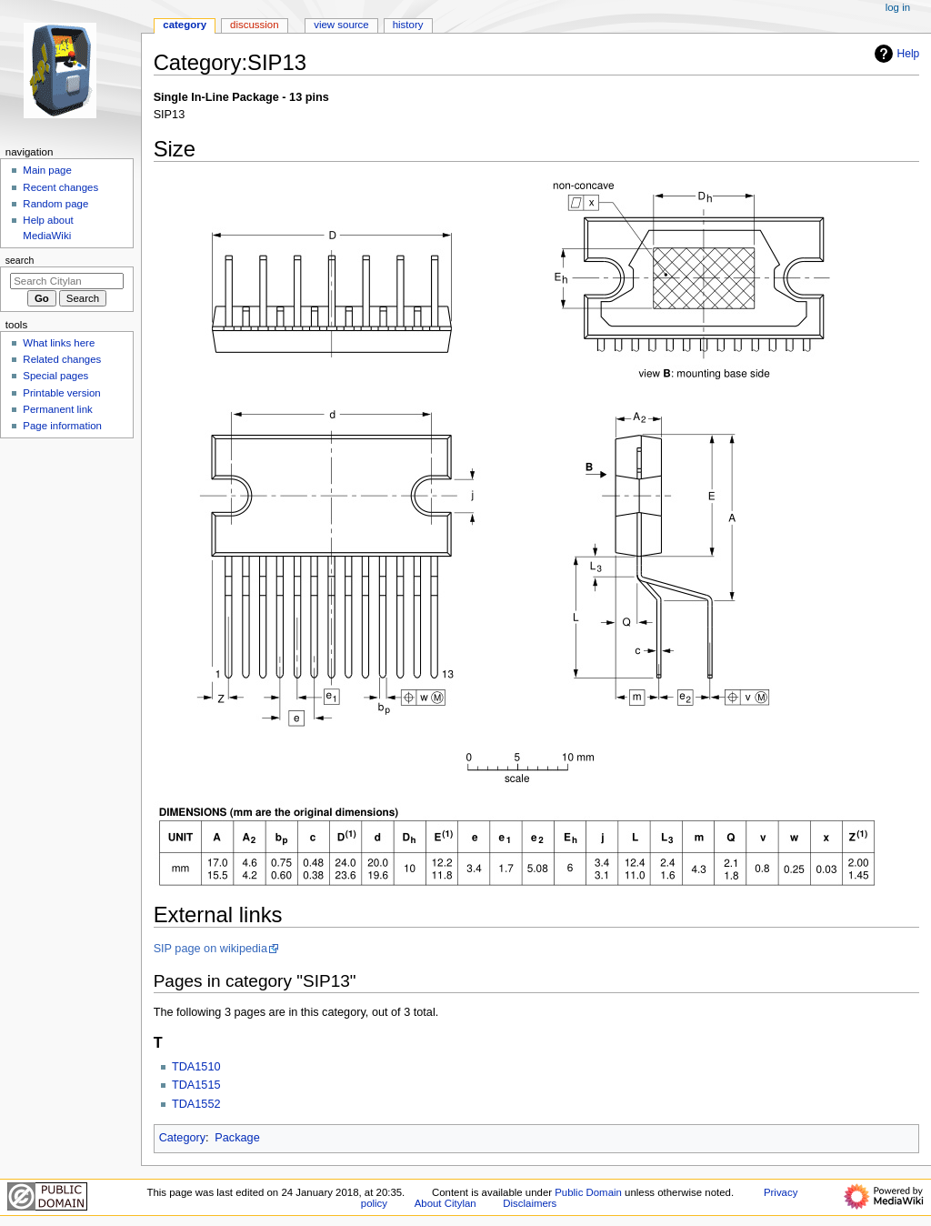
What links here (59, 342)
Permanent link (57, 409)
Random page (55, 203)
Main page (47, 170)
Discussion (254, 24)
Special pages (55, 375)
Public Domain (588, 1192)
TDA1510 (196, 1066)
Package (237, 1137)
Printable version (61, 392)
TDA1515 (196, 1085)
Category (182, 1137)
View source (341, 24)
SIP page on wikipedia (210, 948)
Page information (62, 425)
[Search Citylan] (67, 281)
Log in (898, 7)
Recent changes (60, 187)
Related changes (62, 359)
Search (20, 260)
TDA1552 (196, 1104)
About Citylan (445, 1203)
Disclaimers (529, 1203)
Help (895, 54)
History (408, 24)
